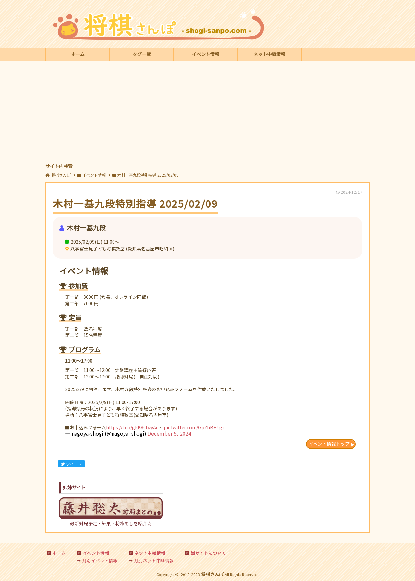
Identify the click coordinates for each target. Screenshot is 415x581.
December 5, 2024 (169, 433)
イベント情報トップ (329, 443)
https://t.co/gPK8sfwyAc (132, 427)
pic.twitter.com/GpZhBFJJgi (194, 427)
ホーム (78, 54)
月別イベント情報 (100, 560)
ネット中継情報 (269, 54)
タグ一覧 (142, 54)
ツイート (71, 464)
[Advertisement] (207, 112)
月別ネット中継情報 (154, 560)
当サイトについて (208, 553)
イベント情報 (205, 54)
